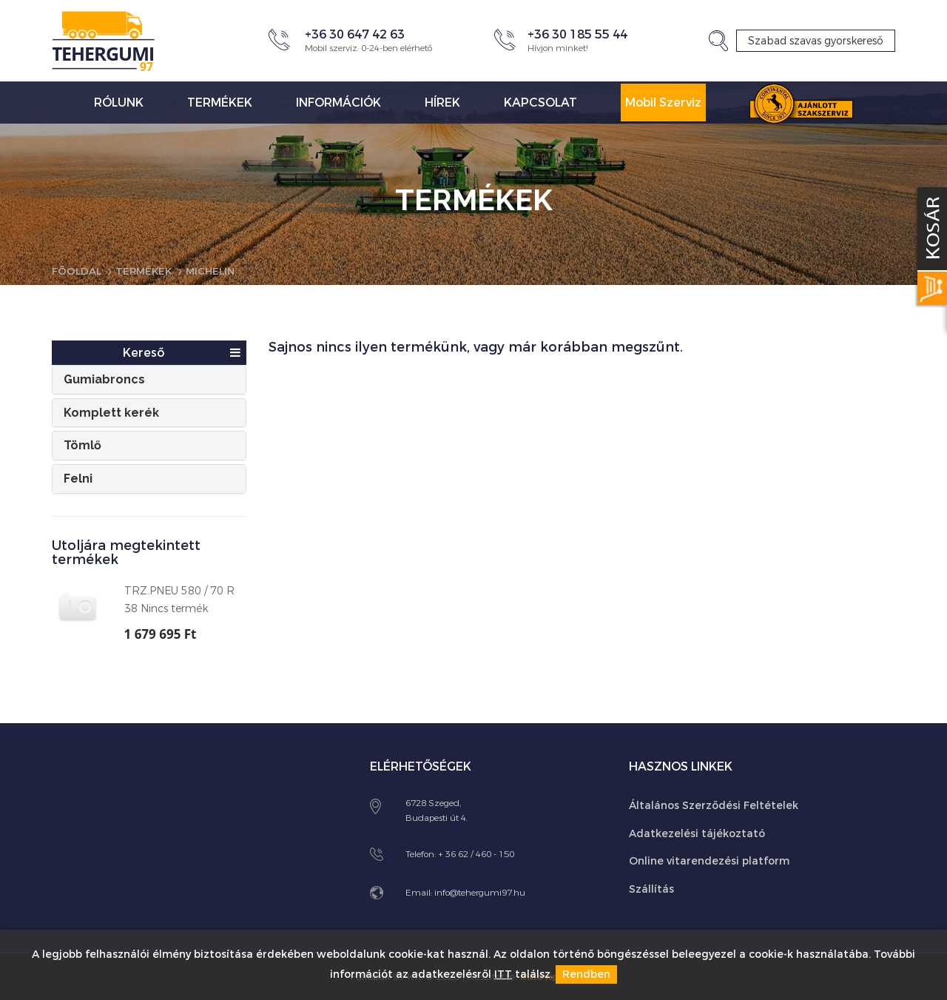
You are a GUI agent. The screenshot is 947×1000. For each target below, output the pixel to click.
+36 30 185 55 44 (577, 34)
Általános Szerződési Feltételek (713, 805)
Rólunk (119, 102)
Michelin (216, 271)
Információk (338, 102)
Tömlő (82, 445)
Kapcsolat (540, 102)
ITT (503, 975)
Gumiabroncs (104, 379)
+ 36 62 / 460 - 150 (476, 853)
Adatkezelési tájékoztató (697, 833)
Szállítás (651, 888)
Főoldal (77, 271)
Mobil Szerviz (663, 102)
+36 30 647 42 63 (355, 34)
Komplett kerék (111, 412)
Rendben (586, 975)
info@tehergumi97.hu (479, 893)
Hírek (442, 102)
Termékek (219, 102)
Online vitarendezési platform (709, 860)
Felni (78, 478)
